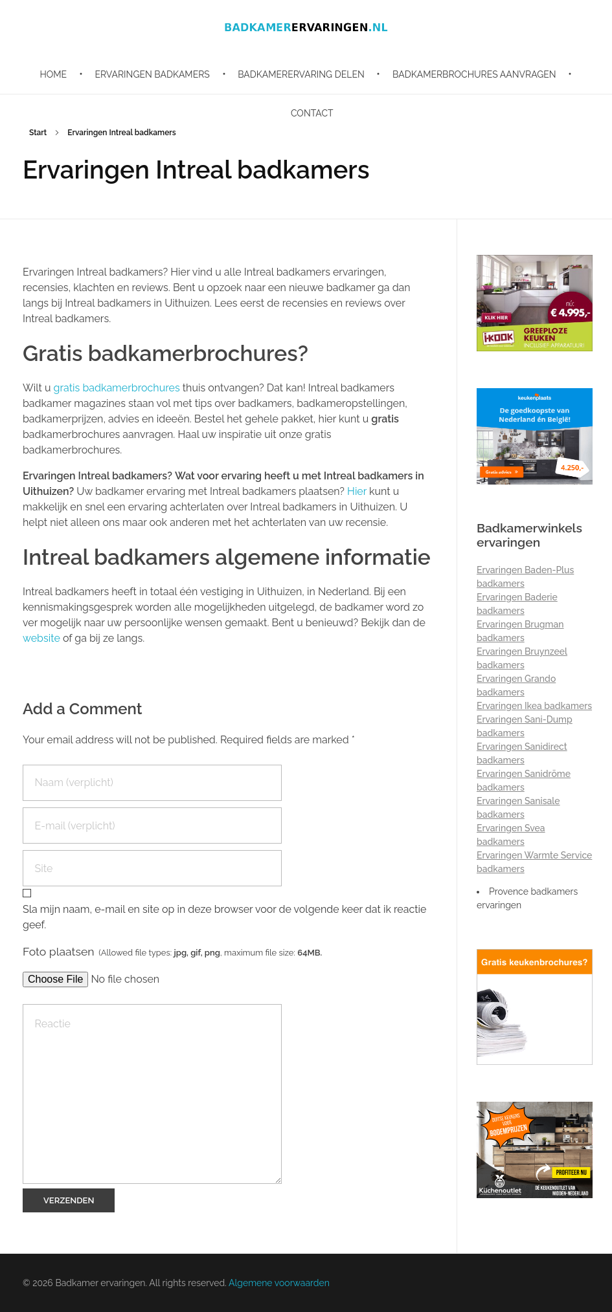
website (41, 638)
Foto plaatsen (172, 951)
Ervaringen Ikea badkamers (534, 706)
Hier (357, 491)
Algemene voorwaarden (279, 1283)
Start (38, 132)
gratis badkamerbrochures (118, 388)
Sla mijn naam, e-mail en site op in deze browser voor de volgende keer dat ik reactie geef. (224, 917)
